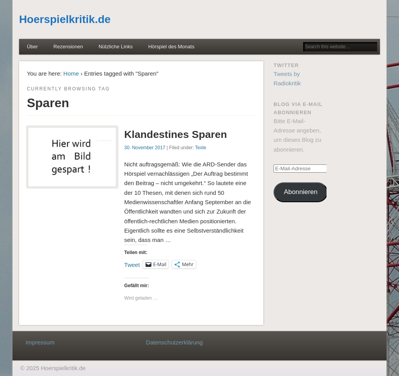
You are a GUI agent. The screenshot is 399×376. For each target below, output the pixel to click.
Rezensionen (68, 46)
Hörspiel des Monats (171, 46)
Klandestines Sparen (175, 134)
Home (71, 73)
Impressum (40, 342)
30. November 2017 (144, 147)
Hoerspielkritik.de (65, 19)
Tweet (132, 264)
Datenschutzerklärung (174, 342)
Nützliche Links (115, 46)
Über (32, 46)
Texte (201, 147)
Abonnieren (301, 192)
